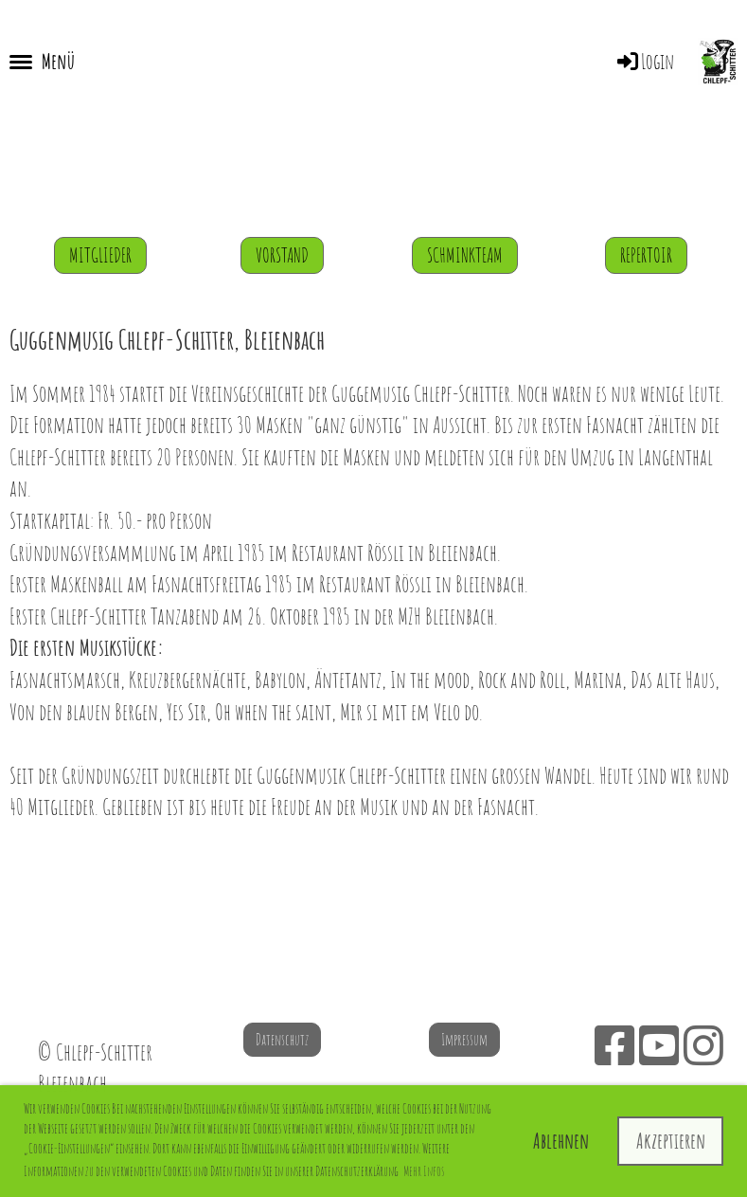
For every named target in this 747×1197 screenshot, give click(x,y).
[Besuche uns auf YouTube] (659, 1045)
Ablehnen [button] (561, 1140)
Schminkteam (465, 255)
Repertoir (646, 255)
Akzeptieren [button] (670, 1140)
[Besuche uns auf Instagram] (703, 1045)
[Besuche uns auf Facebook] (614, 1045)
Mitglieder (100, 255)
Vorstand (282, 255)
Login (644, 61)
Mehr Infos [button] (423, 1171)
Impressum (464, 1039)
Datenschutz (282, 1039)
